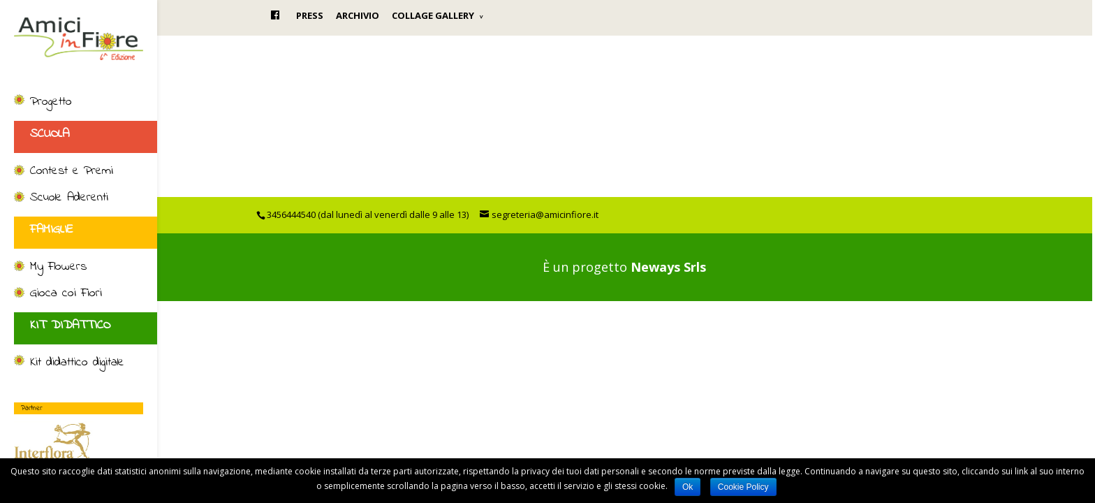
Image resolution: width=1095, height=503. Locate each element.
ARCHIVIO (357, 15)
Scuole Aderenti (69, 198)
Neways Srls (668, 266)
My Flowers (58, 267)
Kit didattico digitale (77, 363)
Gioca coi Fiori (66, 294)
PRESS (309, 15)
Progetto (51, 102)
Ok (687, 487)
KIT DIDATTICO (70, 325)
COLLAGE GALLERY (433, 15)
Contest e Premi (71, 171)
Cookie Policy (743, 487)
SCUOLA (49, 134)
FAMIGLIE (51, 230)
